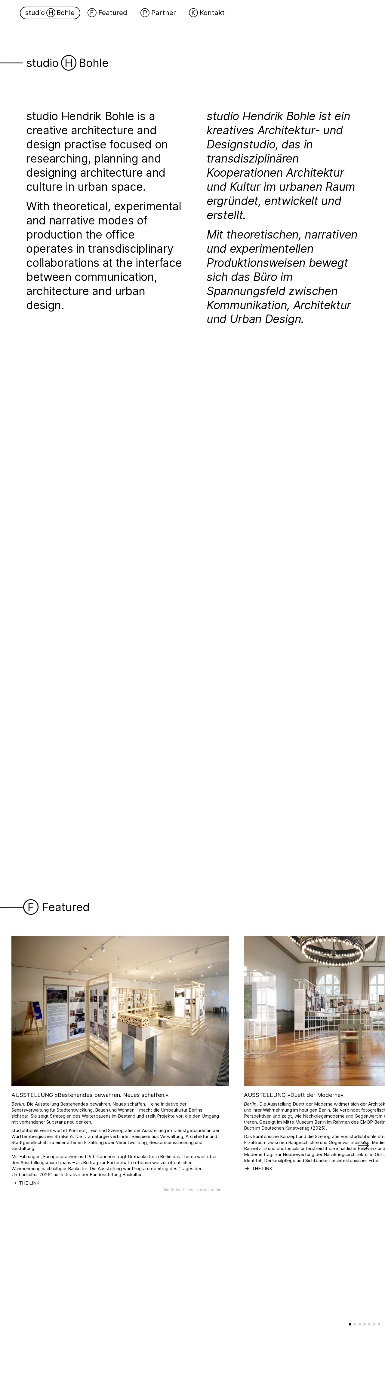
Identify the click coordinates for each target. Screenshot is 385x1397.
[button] (363, 1123)
